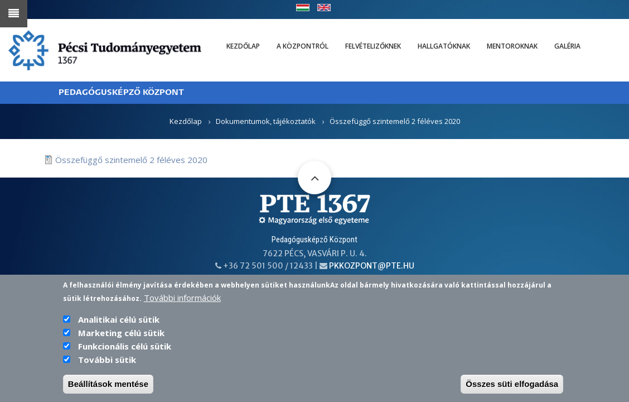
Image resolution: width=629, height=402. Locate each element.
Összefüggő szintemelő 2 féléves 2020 (131, 159)
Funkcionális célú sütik (124, 354)
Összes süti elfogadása (512, 391)
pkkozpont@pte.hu (371, 266)
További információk (182, 305)
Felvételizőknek (373, 46)
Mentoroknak (512, 46)
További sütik (107, 367)
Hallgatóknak (444, 46)
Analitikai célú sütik (118, 327)
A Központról (302, 46)
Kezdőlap (243, 46)
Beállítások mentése (108, 391)
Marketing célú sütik (121, 340)
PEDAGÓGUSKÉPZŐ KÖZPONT (121, 92)
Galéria (567, 46)
